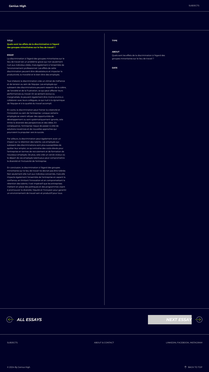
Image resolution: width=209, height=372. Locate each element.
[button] (194, 5)
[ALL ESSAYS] (39, 319)
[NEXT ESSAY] (170, 319)
